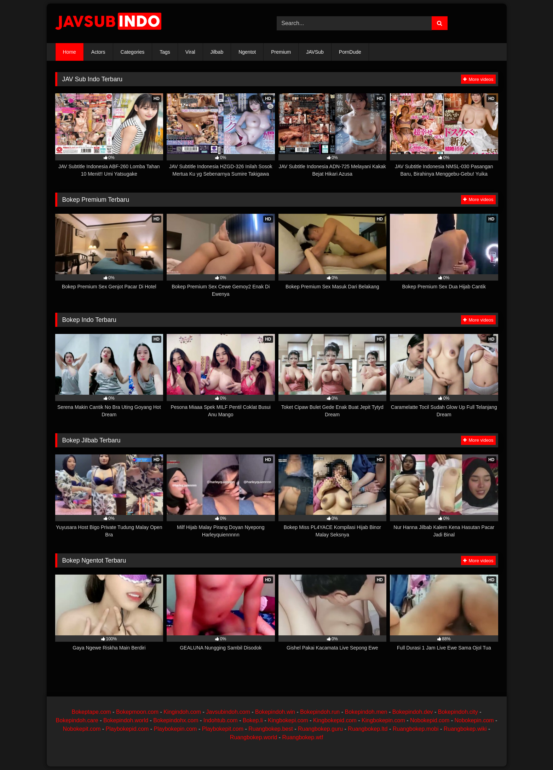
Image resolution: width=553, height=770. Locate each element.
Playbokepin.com (175, 729)
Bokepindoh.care (77, 720)
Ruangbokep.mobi (416, 729)
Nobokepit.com (82, 729)
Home (69, 52)
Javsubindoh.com (228, 712)
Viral (190, 52)
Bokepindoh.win (275, 712)
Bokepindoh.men (366, 712)
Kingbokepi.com (288, 720)
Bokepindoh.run (320, 712)
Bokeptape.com (91, 712)
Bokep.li (253, 720)
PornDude (350, 52)
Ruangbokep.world (253, 737)
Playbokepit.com (222, 729)
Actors (98, 52)
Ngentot (247, 52)
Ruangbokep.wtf (302, 737)
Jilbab (217, 52)
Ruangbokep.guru (320, 729)
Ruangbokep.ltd (367, 729)
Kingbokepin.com (383, 720)
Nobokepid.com (429, 720)
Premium (281, 52)
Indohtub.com (220, 720)
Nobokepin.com (474, 720)
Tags (165, 52)
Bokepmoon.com (137, 712)
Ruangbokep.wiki (465, 729)
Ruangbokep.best (270, 729)
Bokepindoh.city (458, 712)
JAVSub (315, 52)
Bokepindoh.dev (412, 712)
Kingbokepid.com (335, 720)
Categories (133, 52)
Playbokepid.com (127, 729)
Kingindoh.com (182, 712)
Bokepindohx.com (175, 720)
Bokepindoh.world (125, 720)
